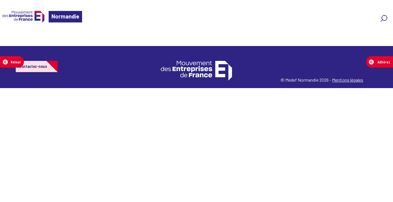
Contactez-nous (33, 66)
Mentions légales (347, 79)
